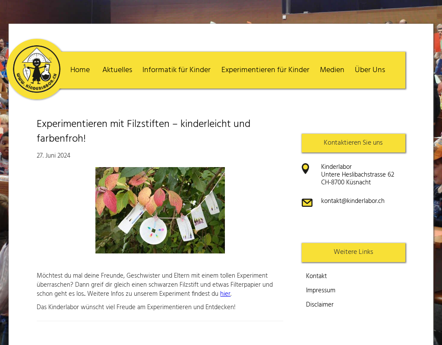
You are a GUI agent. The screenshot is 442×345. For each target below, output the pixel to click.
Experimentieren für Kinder (265, 70)
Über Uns (370, 70)
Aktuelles (117, 70)
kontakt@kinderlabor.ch (353, 201)
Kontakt (316, 276)
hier (225, 294)
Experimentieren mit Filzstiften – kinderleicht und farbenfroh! (143, 131)
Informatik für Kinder (176, 70)
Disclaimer (320, 305)
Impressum (320, 290)
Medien (332, 70)
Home (80, 70)
